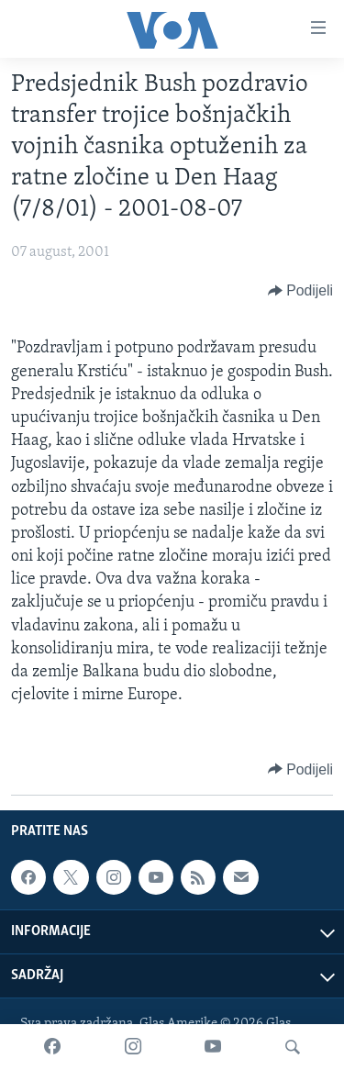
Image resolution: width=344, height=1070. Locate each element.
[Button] (300, 291)
